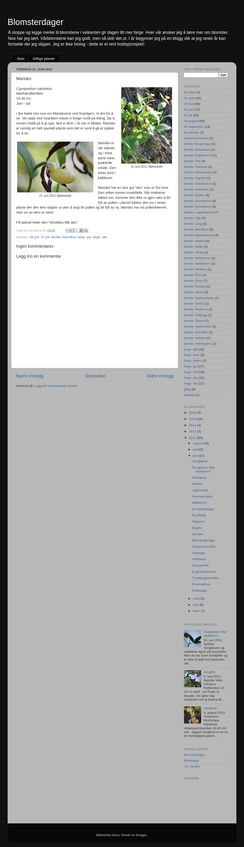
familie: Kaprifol (195, 178)
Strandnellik (200, 565)
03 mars (190, 92)
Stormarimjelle (202, 496)
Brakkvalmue (201, 584)
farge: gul (84, 237)
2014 (193, 425)
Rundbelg (199, 515)
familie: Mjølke (194, 241)
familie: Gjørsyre (195, 167)
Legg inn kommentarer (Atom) (55, 386)
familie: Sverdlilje (196, 332)
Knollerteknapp (203, 509)
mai (196, 598)
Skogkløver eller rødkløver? (203, 469)
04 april (189, 98)
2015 (193, 419)
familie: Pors (193, 275)
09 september (194, 126)
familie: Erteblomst (197, 155)
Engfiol (197, 528)
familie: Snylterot (196, 309)
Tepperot (198, 521)
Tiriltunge (198, 553)
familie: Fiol (192, 161)
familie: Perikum (195, 269)
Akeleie (197, 484)
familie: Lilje (192, 218)
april (196, 604)
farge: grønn (193, 360)
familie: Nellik (193, 246)
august (198, 443)
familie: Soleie (194, 321)
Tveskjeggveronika (205, 578)
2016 (193, 412)
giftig (187, 389)
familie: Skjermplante (199, 298)
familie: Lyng (193, 224)
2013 (193, 431)
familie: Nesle (193, 252)
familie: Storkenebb (198, 326)
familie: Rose (193, 280)
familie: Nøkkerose (197, 258)
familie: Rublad (194, 286)
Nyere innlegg (30, 375)
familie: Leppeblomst (199, 212)
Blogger (141, 835)
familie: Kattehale (196, 189)
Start (21, 58)
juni (196, 455)
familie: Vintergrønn (198, 343)
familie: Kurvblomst (197, 206)
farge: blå (190, 349)
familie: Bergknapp (197, 144)
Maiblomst (199, 502)
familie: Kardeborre (197, 183)
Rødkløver (199, 477)
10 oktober (191, 132)
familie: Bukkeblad (197, 149)
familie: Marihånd (63, 237)
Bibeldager (191, 760)
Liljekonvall (200, 490)
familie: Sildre (193, 292)
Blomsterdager (35, 22)
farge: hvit (191, 372)
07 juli (45, 237)
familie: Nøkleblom (197, 263)
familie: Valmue (195, 338)
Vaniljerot (210, 708)
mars (197, 611)
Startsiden (95, 375)
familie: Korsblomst (197, 201)
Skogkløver (200, 461)
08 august (191, 121)
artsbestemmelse (196, 138)
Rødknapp (199, 590)
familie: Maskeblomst (199, 235)
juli (195, 449)
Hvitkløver (199, 559)
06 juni (34, 237)
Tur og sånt (192, 766)
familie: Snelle (194, 303)
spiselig (189, 395)
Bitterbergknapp (203, 540)
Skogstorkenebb (203, 546)
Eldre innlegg (160, 375)
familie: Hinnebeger (198, 172)
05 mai (189, 104)
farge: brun (191, 355)
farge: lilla (191, 378)
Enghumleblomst (204, 572)
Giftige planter (44, 58)
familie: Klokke (194, 195)
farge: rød (100, 237)
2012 (193, 438)
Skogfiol (209, 672)
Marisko (197, 534)
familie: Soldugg (195, 315)
